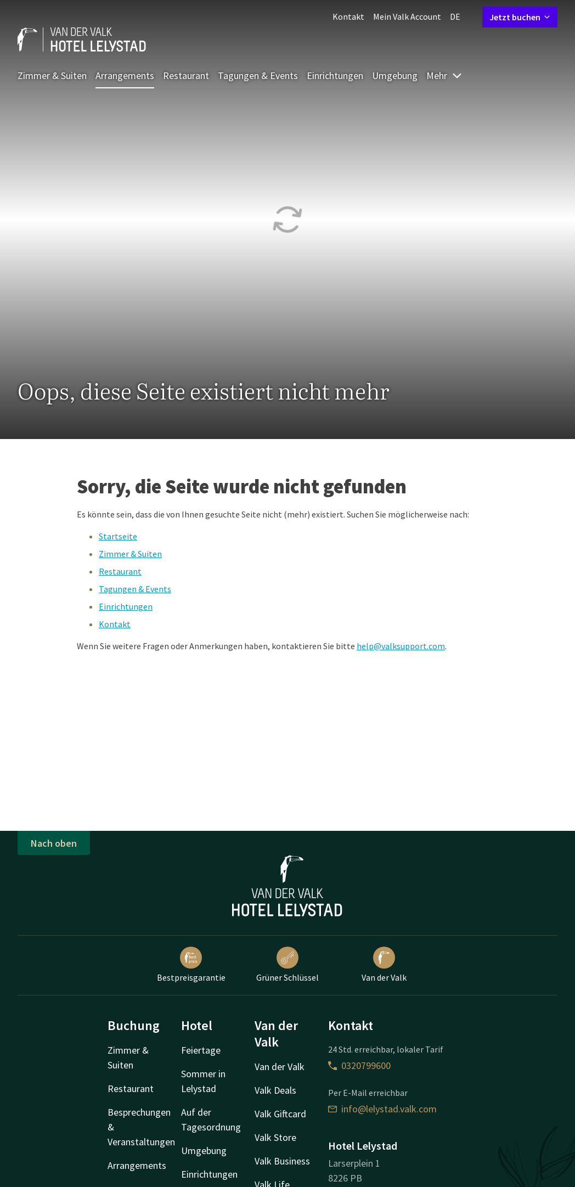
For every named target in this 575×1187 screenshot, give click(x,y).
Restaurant (186, 75)
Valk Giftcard (280, 1113)
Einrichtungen (335, 75)
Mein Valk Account (407, 16)
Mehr (444, 75)
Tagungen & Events (258, 75)
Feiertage (201, 1050)
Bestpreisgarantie (191, 965)
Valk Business (282, 1161)
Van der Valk (384, 965)
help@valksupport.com (401, 645)
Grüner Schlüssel (287, 965)
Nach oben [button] (54, 843)
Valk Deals (275, 1090)
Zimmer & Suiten (52, 75)
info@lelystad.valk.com (382, 1108)
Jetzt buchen (519, 17)
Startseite (118, 536)
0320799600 (359, 1065)
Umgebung (395, 75)
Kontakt (348, 16)
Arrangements (124, 75)
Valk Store (275, 1137)
